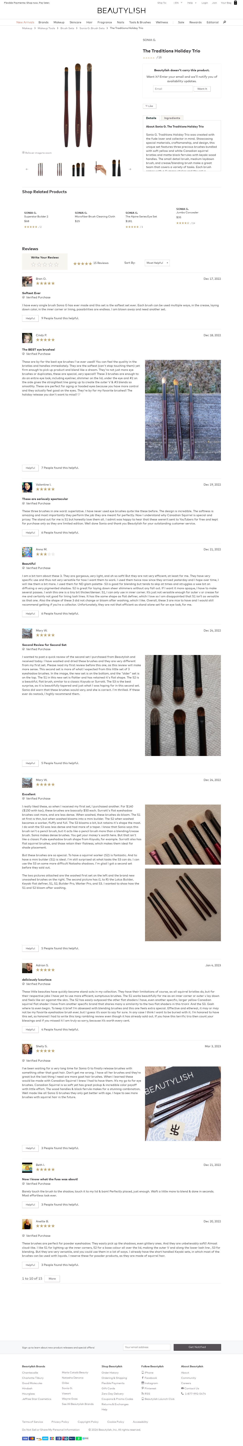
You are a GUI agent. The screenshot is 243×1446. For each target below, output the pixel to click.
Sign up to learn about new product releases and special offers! (58, 1348)
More (52, 1318)
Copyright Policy (88, 1422)
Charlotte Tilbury (33, 1378)
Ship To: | (170, 2)
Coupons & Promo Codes (117, 1399)
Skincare (75, 22)
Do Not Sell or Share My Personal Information (51, 1430)
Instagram (151, 1383)
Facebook (151, 1378)
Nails (120, 22)
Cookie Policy (115, 1422)
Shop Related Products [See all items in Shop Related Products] (44, 192)
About (185, 1373)
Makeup (59, 22)
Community (188, 1378)
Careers (186, 1383)
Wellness (162, 22)
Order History (110, 1373)
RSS (147, 1394)
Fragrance (105, 22)
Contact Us (191, 1388)
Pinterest (150, 1388)
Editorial (213, 22)
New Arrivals (25, 22)
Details (151, 118)
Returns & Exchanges (115, 1404)
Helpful (30, 358)
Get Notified (197, 1347)
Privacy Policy (60, 1422)
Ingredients (172, 118)
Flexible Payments (113, 1383)
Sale (181, 22)
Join (214, 3)
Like (150, 106)
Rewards (195, 22)
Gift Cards (108, 1388)
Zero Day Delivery (113, 1394)
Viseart (66, 1393)
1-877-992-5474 (195, 1394)
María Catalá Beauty (75, 1372)
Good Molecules (32, 1383)
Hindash (27, 1388)
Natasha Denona (72, 1378)
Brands (43, 22)
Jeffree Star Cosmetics (36, 1399)
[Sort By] (157, 303)
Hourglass (28, 1394)
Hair (89, 22)
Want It (202, 89)
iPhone (149, 1373)
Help (192, 3)
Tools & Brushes (140, 22)
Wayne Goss (69, 1399)
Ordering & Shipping (114, 1378)
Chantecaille (30, 1373)
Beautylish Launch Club (159, 1399)
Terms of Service (32, 1422)
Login (205, 3)
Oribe (65, 1383)
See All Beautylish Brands (78, 1404)
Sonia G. (149, 40)
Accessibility (140, 1422)
